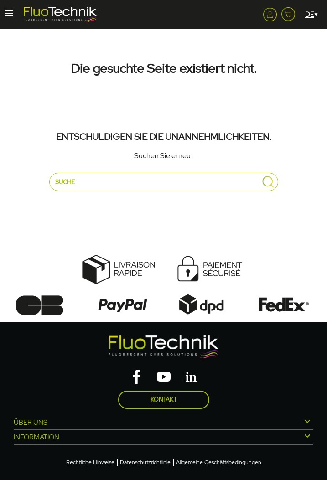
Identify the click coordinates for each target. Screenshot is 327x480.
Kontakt (164, 399)
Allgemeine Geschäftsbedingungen (218, 462)
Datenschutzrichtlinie (145, 462)
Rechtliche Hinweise (90, 462)
